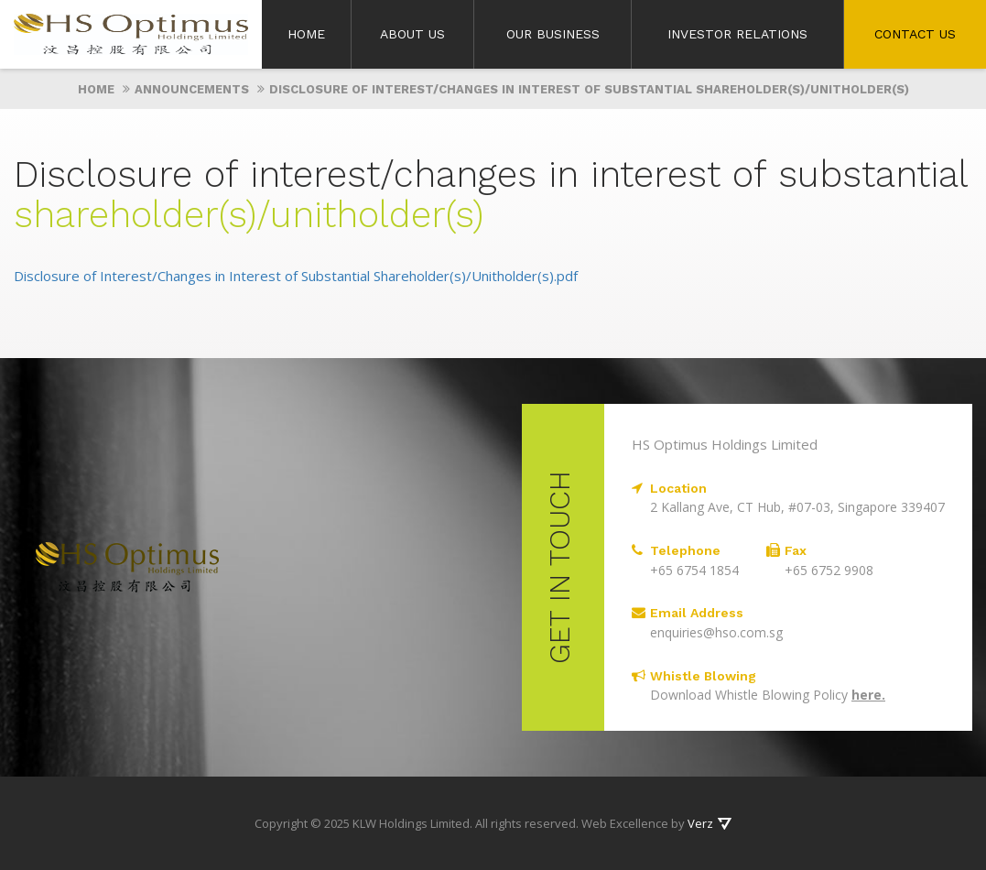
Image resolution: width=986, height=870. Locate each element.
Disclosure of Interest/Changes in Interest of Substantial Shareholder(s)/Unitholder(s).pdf (296, 275)
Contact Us (915, 34)
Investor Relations (737, 34)
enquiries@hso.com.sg (716, 632)
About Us (412, 34)
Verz (700, 823)
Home (306, 34)
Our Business (553, 34)
